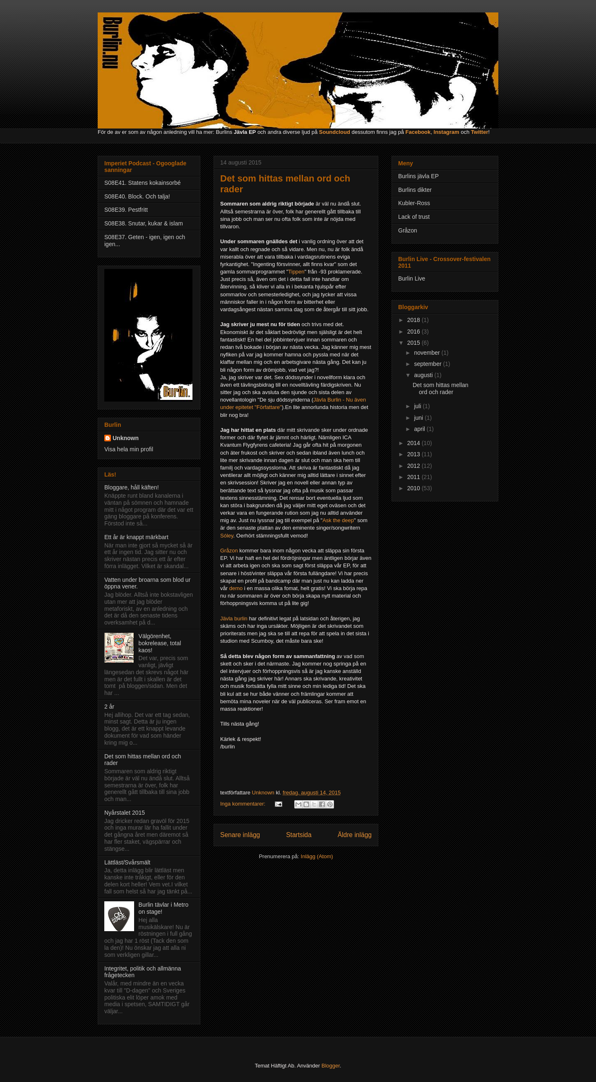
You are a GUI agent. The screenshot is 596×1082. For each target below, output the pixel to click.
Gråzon (229, 550)
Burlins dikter (415, 189)
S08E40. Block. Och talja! (137, 196)
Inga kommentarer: (243, 804)
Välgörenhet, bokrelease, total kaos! (160, 643)
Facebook (418, 132)
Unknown (126, 438)
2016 (414, 331)
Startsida (299, 834)
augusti (424, 375)
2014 (414, 443)
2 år (109, 706)
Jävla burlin (234, 618)
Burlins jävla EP (418, 176)
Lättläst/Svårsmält (127, 862)
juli (418, 406)
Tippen (296, 272)
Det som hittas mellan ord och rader (441, 388)
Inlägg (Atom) (317, 856)
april (420, 429)
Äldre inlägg (355, 834)
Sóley (226, 536)
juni (419, 417)
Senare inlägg (240, 834)
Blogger (331, 1066)
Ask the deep (338, 520)
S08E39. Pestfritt (126, 209)
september (428, 364)
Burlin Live (411, 278)
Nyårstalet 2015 (124, 812)
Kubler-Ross (414, 203)
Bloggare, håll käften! (131, 487)
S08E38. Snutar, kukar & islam (143, 223)
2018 (414, 320)
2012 (414, 465)
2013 (414, 454)
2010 (414, 488)
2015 (414, 342)
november (427, 352)
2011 (414, 477)
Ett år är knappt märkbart (136, 537)
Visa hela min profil (128, 449)
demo (236, 588)
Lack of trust (414, 216)
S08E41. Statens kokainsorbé (142, 182)
